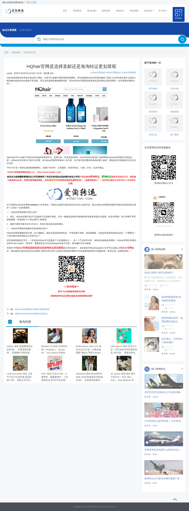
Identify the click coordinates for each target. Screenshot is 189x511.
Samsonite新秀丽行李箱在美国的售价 (32, 309)
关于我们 (162, 10)
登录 (28, 2)
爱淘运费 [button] (92, 10)
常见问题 (174, 88)
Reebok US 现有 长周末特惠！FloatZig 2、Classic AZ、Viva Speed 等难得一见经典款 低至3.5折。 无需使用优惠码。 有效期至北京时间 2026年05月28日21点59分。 (54, 349)
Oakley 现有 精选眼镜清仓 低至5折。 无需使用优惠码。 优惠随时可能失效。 (20, 349)
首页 (65, 10)
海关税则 (153, 111)
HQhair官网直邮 (97, 72)
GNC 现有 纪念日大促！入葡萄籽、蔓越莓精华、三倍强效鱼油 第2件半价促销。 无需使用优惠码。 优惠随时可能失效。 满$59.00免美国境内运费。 (54, 377)
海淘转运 (120, 10)
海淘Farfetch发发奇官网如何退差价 (31, 314)
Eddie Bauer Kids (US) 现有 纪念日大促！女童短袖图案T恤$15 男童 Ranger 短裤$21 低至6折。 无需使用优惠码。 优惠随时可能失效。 (89, 349)
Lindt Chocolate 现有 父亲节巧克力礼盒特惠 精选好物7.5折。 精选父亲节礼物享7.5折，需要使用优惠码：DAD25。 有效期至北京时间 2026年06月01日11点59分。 (20, 377)
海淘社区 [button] (149, 10)
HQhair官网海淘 (128, 72)
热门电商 (174, 134)
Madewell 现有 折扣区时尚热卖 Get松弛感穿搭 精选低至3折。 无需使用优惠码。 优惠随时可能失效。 (89, 377)
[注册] (33, 2)
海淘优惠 (105, 10)
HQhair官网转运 (113, 72)
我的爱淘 (77, 10)
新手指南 (153, 88)
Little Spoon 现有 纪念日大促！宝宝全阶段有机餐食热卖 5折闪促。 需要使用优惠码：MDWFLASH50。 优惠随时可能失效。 (124, 349)
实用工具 (153, 134)
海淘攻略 (134, 10)
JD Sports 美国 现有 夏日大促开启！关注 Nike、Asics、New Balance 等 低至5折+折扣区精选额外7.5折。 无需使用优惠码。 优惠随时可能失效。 (124, 377)
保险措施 (174, 111)
